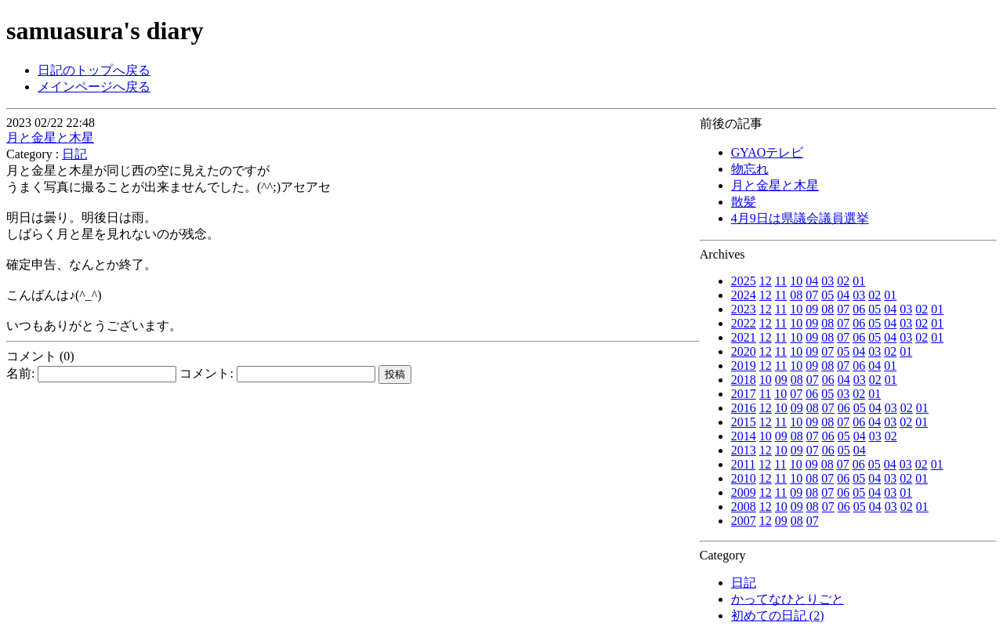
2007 (743, 520)
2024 (743, 295)
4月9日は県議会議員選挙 (800, 218)
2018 (743, 379)
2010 (743, 478)
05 (827, 295)
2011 (743, 464)
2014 (743, 436)
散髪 (743, 201)
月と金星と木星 (775, 185)
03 (827, 281)
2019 (743, 365)
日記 (743, 582)
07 (812, 295)
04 (812, 281)
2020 (743, 351)
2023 (743, 309)
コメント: (277, 373)
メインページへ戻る (94, 86)
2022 (743, 323)
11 (781, 281)
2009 (743, 492)
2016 (743, 407)
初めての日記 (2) (777, 615)
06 (859, 309)
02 (843, 281)
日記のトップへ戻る (94, 70)
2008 (743, 506)
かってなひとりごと (787, 599)
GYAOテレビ (767, 152)
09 (812, 309)
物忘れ (750, 169)
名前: (91, 373)
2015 (743, 422)
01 (859, 281)
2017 (743, 393)
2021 (743, 337)
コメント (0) (40, 356)
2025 (743, 281)
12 (765, 281)
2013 (743, 450)
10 (796, 281)
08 (796, 295)
